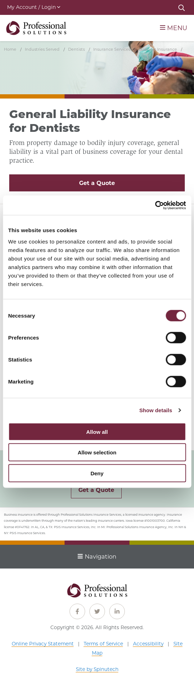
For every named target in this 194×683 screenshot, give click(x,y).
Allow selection (97, 452)
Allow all (97, 432)
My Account (33, 7)
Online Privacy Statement (43, 643)
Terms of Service (103, 643)
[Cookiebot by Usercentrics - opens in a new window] (155, 205)
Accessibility (148, 643)
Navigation (97, 556)
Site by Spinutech (97, 669)
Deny (97, 473)
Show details (155, 410)
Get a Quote (97, 183)
